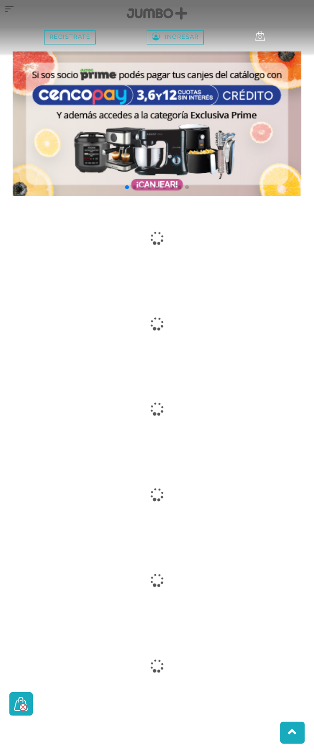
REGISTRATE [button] (69, 37)
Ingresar (175, 37)
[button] (127, 187)
